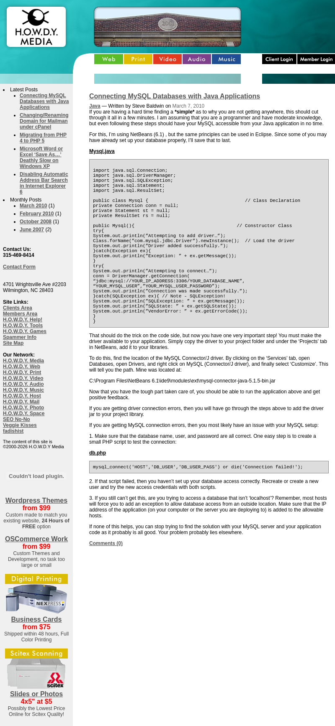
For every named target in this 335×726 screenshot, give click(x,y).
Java (94, 106)
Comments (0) (106, 585)
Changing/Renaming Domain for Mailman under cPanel (44, 121)
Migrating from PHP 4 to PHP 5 (43, 138)
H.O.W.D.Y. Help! (22, 320)
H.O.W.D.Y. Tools (23, 325)
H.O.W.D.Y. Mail (21, 402)
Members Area (20, 314)
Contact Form (19, 267)
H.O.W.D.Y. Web (21, 366)
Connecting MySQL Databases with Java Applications (44, 101)
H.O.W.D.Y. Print (22, 372)
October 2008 (36, 222)
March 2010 (33, 206)
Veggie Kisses (20, 425)
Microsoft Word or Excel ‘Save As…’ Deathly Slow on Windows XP (41, 157)
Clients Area (17, 308)
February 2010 (37, 214)
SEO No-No (16, 419)
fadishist (13, 431)
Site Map (13, 343)
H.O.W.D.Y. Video (23, 378)
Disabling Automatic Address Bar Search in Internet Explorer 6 (44, 183)
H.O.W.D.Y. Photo (23, 408)
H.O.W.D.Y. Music (23, 390)
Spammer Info (19, 337)
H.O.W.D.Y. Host (22, 396)
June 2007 (32, 230)
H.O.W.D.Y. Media (23, 361)
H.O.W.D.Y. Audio (23, 384)
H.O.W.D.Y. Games (24, 331)
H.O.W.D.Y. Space (23, 413)
